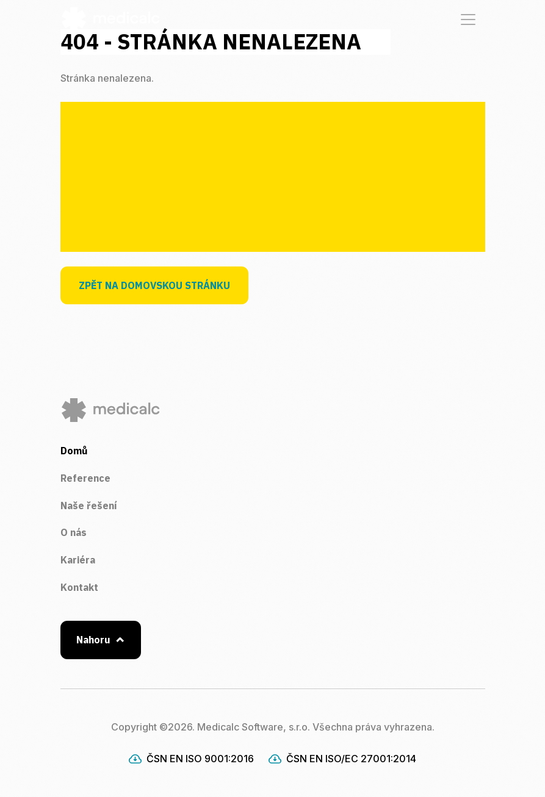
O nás (73, 532)
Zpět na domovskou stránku (154, 285)
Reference (85, 478)
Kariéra (77, 560)
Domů (73, 451)
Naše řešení (88, 505)
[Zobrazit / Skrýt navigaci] (468, 19)
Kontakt (79, 587)
